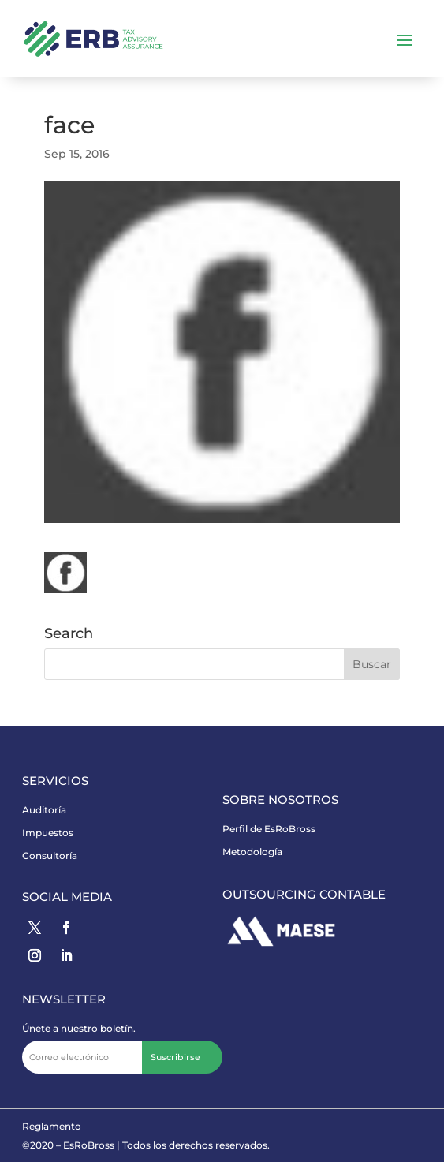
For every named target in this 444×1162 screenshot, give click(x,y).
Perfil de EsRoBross (268, 829)
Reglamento (51, 1126)
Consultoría (49, 855)
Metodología (252, 851)
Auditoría (44, 810)
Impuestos (47, 833)
